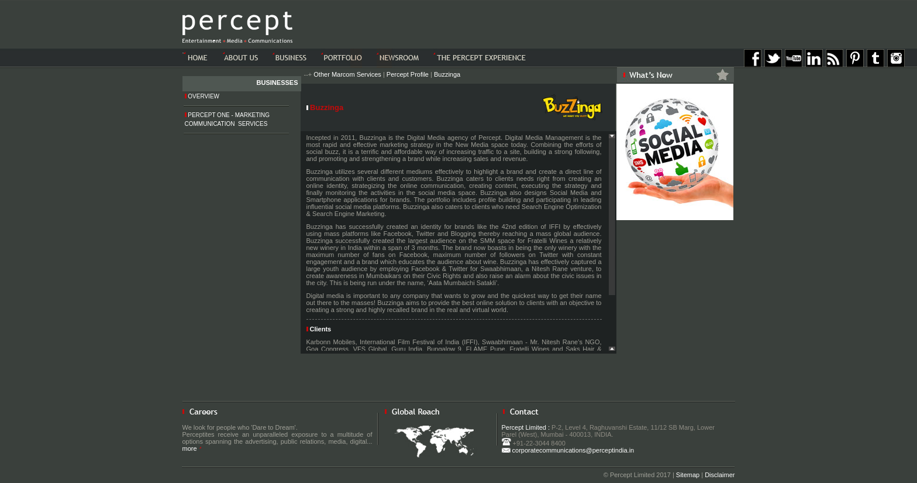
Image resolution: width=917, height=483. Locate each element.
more (192, 448)
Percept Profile (408, 74)
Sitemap (687, 474)
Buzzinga (447, 74)
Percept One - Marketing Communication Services (227, 119)
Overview (202, 96)
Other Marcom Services (347, 74)
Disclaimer (720, 474)
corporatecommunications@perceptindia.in (568, 450)
